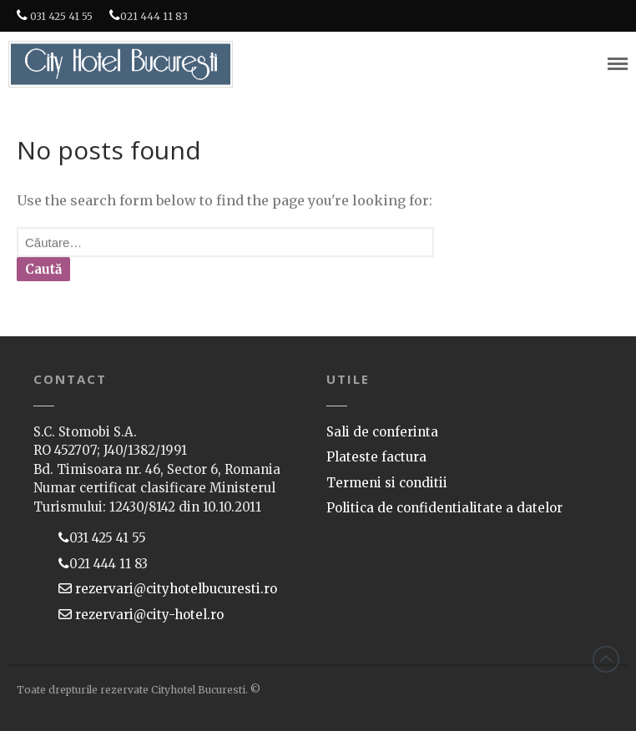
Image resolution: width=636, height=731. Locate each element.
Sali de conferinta (382, 432)
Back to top (606, 659)
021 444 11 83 (148, 15)
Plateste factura (376, 457)
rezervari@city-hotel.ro (148, 615)
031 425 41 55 (55, 15)
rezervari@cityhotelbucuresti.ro (174, 589)
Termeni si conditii (386, 483)
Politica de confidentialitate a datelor (444, 508)
